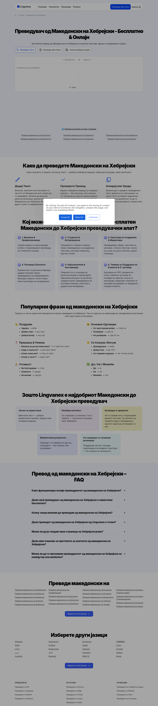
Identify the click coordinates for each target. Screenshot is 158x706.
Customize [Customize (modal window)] (93, 217)
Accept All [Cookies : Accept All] (65, 217)
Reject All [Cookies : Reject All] (79, 217)
